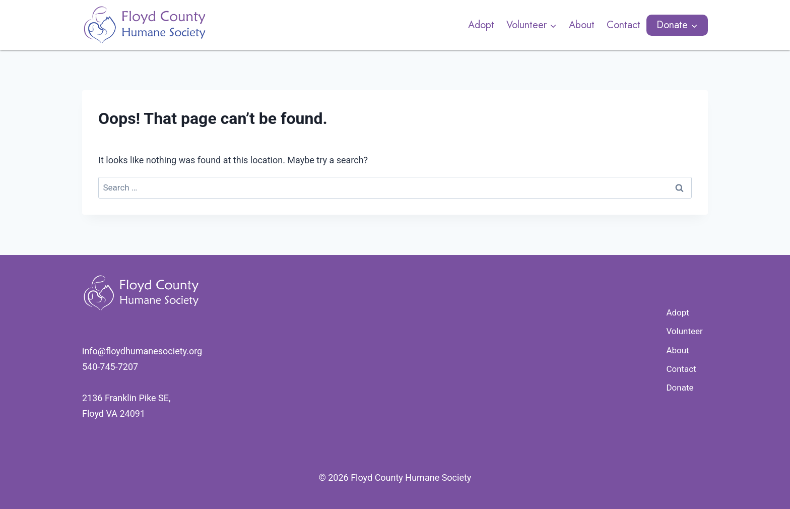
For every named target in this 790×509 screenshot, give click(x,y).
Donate (679, 388)
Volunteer (684, 331)
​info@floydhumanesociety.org (142, 351)
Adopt (481, 25)
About (582, 25)
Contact (623, 25)
